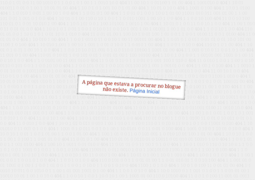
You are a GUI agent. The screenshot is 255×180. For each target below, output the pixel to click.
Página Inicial (145, 91)
